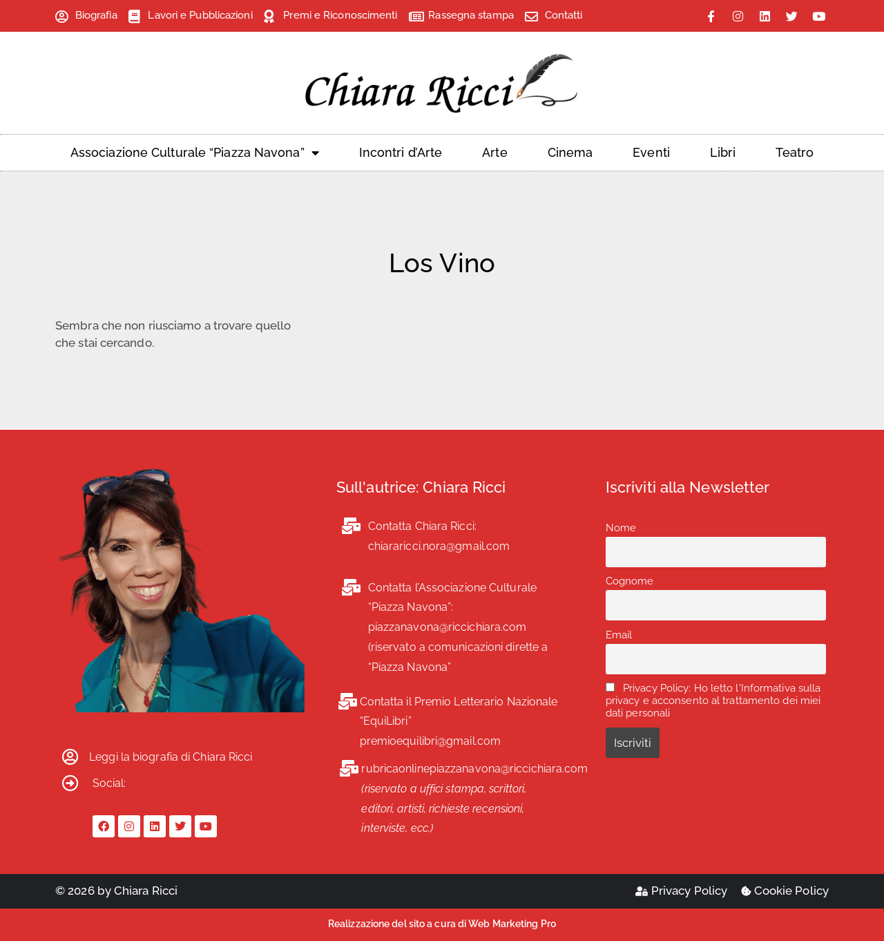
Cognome (630, 581)
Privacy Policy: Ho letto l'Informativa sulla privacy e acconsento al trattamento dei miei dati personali (713, 700)
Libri (723, 152)
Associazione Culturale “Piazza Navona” (194, 153)
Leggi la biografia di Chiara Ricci (170, 756)
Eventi (651, 152)
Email (619, 635)
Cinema (570, 152)
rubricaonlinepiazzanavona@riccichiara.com (474, 768)
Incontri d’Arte (401, 152)
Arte (494, 152)
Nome (621, 528)
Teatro (795, 152)
